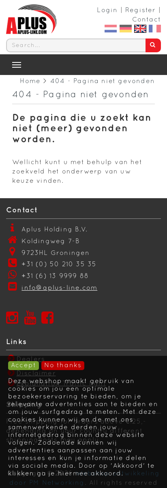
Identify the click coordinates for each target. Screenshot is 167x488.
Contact (146, 20)
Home (30, 81)
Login (107, 10)
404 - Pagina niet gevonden (102, 81)
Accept (23, 365)
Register (140, 10)
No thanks (62, 365)
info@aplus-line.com (59, 288)
